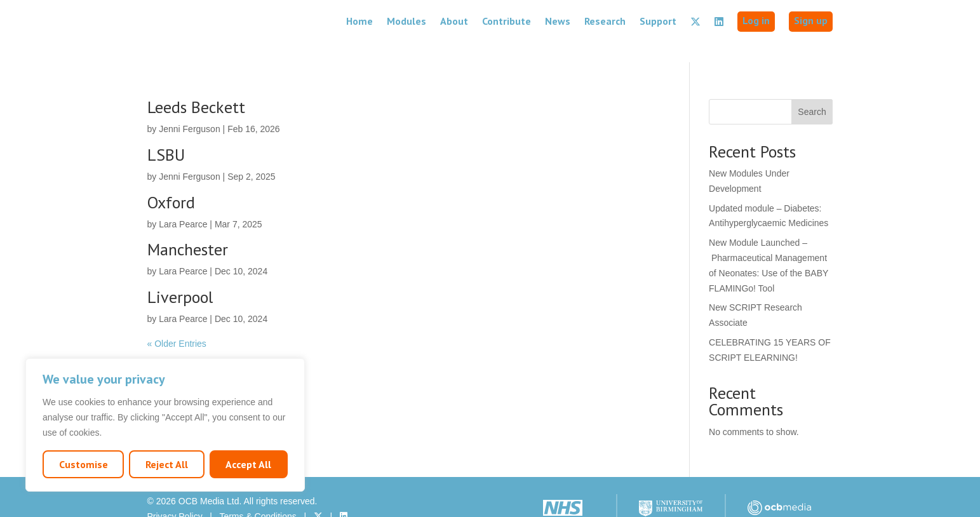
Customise (83, 464)
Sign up (811, 20)
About (454, 21)
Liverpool (180, 272)
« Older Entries (176, 319)
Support (658, 21)
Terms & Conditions (257, 492)
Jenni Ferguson (189, 105)
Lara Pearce (183, 200)
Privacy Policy (175, 492)
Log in (756, 20)
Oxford (171, 178)
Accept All (248, 464)
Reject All (166, 464)
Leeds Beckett (196, 82)
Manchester (187, 225)
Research (605, 21)
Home (359, 21)
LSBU (166, 130)
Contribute (506, 21)
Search (812, 88)
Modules (406, 21)
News (557, 21)
